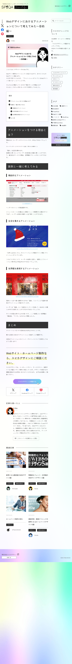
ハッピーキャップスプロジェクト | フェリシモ (27, 248)
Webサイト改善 (57, 114)
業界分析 (55, 125)
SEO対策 (55, 106)
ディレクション (57, 76)
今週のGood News (58, 123)
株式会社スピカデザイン (61, 6)
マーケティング (57, 82)
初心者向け (56, 109)
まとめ (13, 118)
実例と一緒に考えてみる (18, 105)
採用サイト (65, 106)
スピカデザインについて (59, 73)
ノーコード (56, 117)
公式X (55, 58)
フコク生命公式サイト (27, 203)
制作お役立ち (19, 483)
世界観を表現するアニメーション (21, 114)
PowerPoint (56, 111)
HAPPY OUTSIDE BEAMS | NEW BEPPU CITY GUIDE (27, 296)
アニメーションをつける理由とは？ (21, 101)
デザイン (10, 36)
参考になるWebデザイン (59, 120)
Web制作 (64, 125)
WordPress (65, 117)
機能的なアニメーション (19, 108)
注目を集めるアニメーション (20, 111)
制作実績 (55, 89)
